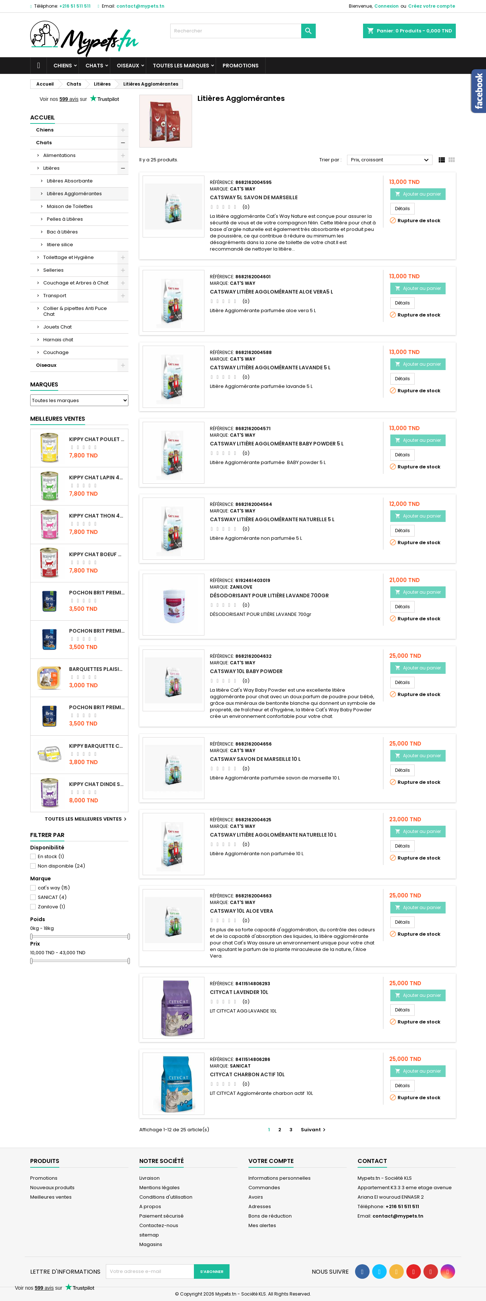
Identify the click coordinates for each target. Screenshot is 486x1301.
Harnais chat (58, 339)
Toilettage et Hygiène (68, 257)
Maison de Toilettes (70, 206)
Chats (94, 65)
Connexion (386, 6)
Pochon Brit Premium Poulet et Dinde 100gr (97, 707)
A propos (150, 1206)
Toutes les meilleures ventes (86, 819)
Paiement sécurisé (161, 1215)
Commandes (264, 1187)
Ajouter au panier (418, 194)
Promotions (241, 65)
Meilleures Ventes (57, 418)
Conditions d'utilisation (165, 1197)
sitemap (149, 1234)
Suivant (314, 1129)
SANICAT (52, 897)
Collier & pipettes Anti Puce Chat (75, 311)
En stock (51, 856)
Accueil (42, 117)
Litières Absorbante (70, 180)
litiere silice (60, 244)
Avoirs (255, 1197)
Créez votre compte (431, 6)
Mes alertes (262, 1225)
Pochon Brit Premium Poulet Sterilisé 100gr (97, 593)
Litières (51, 168)
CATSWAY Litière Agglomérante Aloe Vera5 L (271, 291)
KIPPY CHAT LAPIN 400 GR (97, 477)
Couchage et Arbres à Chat (75, 282)
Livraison (149, 1178)
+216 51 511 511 (75, 6)
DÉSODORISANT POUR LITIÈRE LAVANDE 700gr (269, 595)
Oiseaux (128, 65)
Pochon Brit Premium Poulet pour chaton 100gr (97, 631)
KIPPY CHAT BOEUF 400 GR (97, 554)
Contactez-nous (158, 1225)
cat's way (54, 887)
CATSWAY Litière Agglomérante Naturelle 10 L (273, 834)
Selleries (53, 270)
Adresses (259, 1206)
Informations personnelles (279, 1178)
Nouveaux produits (52, 1187)
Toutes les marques (181, 65)
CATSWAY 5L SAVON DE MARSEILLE (254, 197)
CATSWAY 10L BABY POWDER (246, 671)
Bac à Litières (62, 231)
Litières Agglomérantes (74, 193)
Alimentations (59, 155)
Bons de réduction (270, 1215)
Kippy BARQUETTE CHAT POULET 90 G (97, 746)
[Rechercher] (243, 31)
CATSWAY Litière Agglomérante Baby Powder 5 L (277, 443)
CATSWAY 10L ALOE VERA (241, 911)
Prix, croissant (391, 160)
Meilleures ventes (51, 1197)
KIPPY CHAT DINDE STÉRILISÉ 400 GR (97, 784)
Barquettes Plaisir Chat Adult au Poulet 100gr (97, 669)
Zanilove (51, 906)
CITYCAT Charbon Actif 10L (247, 1074)
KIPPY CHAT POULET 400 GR (97, 439)
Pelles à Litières (65, 219)
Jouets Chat (57, 326)
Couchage (56, 352)
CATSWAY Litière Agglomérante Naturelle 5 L (272, 519)
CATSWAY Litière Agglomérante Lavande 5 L (270, 367)
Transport (54, 295)
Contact (372, 1161)
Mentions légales (159, 1187)
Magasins (150, 1244)
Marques (44, 384)
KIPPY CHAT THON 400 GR (97, 516)
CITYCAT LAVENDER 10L (239, 992)
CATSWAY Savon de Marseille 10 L (255, 759)
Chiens (62, 65)
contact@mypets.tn (140, 6)
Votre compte (271, 1161)
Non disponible (61, 865)
